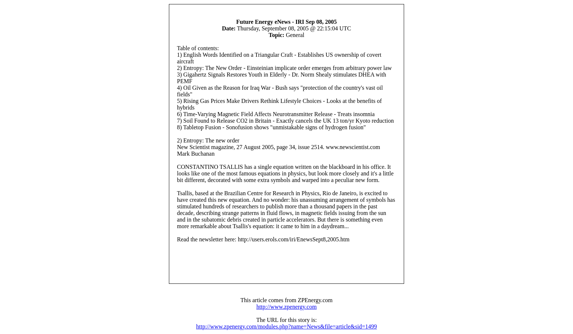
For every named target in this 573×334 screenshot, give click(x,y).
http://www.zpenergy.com (286, 307)
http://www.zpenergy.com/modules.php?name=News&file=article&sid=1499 (286, 326)
